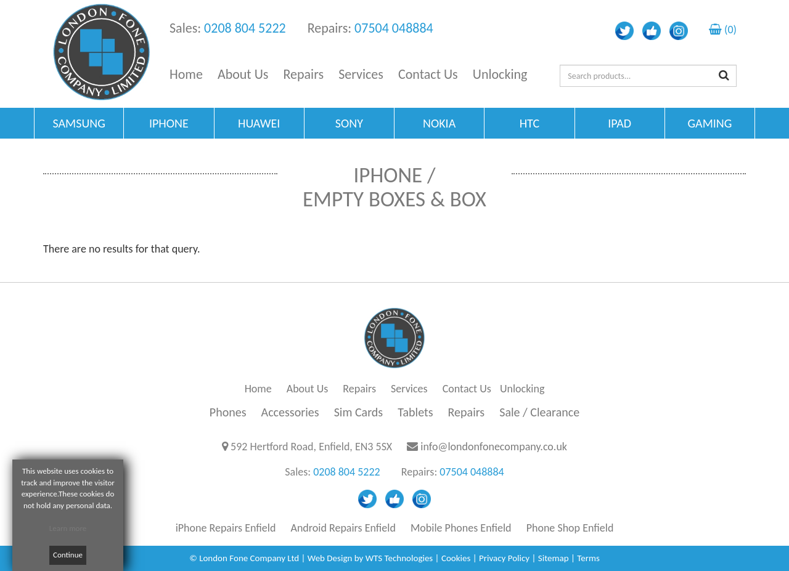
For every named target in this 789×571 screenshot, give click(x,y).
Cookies (455, 558)
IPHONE (169, 123)
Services (360, 74)
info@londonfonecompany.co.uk (493, 446)
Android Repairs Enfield (343, 528)
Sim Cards (358, 412)
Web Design (330, 558)
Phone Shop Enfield (570, 528)
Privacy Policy (504, 558)
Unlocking (500, 74)
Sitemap (553, 558)
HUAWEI (259, 123)
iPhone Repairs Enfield (226, 528)
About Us (243, 74)
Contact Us (428, 74)
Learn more (68, 528)
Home (186, 74)
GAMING (709, 123)
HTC (529, 123)
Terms (588, 558)
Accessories (290, 412)
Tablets (415, 412)
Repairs (304, 74)
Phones (228, 412)
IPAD (619, 123)
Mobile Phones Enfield (461, 528)
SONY (349, 123)
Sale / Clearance (539, 412)
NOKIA (439, 123)
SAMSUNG (78, 123)
